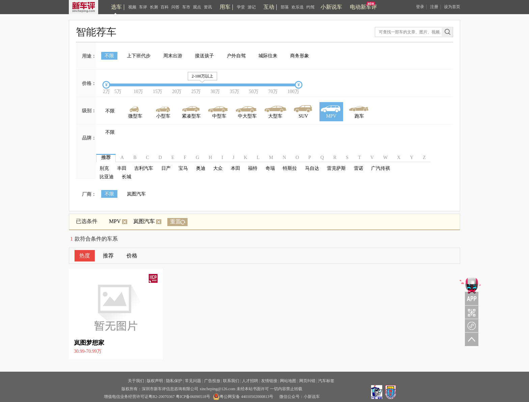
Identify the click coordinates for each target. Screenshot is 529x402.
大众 (218, 168)
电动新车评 (363, 7)
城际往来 (267, 55)
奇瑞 (270, 168)
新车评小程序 (470, 325)
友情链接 (269, 380)
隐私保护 (174, 380)
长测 (154, 7)
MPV (118, 221)
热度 (84, 255)
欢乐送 (297, 7)
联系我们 (231, 380)
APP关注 (470, 290)
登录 (420, 6)
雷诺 (358, 168)
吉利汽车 (143, 168)
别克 (104, 168)
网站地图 (288, 380)
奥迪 (200, 168)
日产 (166, 168)
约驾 (310, 7)
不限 (109, 55)
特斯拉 (290, 168)
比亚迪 (107, 176)
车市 (186, 7)
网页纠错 (307, 380)
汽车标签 (326, 380)
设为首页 (452, 6)
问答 (175, 7)
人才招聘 (250, 380)
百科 (165, 7)
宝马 (183, 168)
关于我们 (136, 380)
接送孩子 (204, 55)
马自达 (312, 168)
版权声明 (155, 380)
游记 (252, 7)
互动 (268, 7)
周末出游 (172, 55)
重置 (175, 221)
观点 (197, 7)
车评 (143, 7)
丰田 (122, 168)
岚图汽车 (136, 193)
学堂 (241, 7)
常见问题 (193, 380)
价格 (132, 255)
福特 (252, 168)
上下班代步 (138, 55)
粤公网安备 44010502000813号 (243, 396)
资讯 (208, 7)
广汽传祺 (380, 168)
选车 (116, 7)
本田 (235, 168)
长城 (126, 176)
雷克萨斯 (336, 168)
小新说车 (331, 7)
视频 (132, 7)
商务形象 (299, 55)
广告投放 (212, 380)
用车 (225, 7)
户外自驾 (236, 55)
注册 (434, 6)
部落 (285, 7)
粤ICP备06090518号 (193, 396)
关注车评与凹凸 (470, 312)
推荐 (108, 255)
